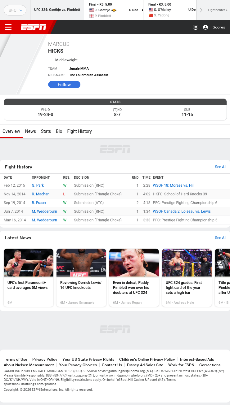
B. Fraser (39, 203)
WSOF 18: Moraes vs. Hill (174, 185)
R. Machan (41, 194)
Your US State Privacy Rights (88, 359)
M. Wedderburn (44, 211)
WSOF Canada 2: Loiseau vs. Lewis (182, 211)
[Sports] (15, 10)
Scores (219, 27)
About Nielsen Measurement (29, 365)
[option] (28, 278)
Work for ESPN (181, 365)
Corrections (209, 365)
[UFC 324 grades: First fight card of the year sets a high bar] (187, 278)
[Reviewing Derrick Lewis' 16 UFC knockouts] (81, 278)
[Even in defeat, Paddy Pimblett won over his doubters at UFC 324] (134, 278)
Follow (64, 84)
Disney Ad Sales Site (145, 365)
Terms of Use (15, 359)
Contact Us (112, 365)
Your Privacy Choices (78, 365)
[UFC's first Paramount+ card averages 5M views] (28, 278)
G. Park (38, 185)
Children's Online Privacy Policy (147, 359)
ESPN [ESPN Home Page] (33, 27)
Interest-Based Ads (197, 359)
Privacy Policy (44, 359)
